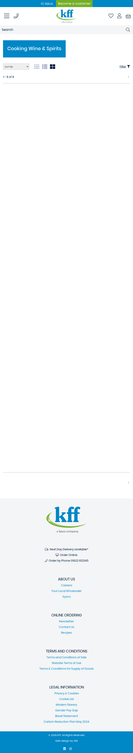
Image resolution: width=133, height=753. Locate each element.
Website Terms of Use (66, 663)
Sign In (49, 3)
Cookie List (66, 699)
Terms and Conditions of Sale (66, 657)
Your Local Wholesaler (66, 591)
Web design (62, 740)
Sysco (66, 597)
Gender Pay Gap (66, 710)
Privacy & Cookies (66, 693)
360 (76, 740)
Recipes (66, 633)
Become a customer (74, 3)
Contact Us (66, 627)
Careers (66, 585)
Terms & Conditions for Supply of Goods (66, 669)
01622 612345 (80, 561)
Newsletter (66, 621)
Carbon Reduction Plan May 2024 (66, 722)
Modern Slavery (66, 705)
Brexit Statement (66, 716)
